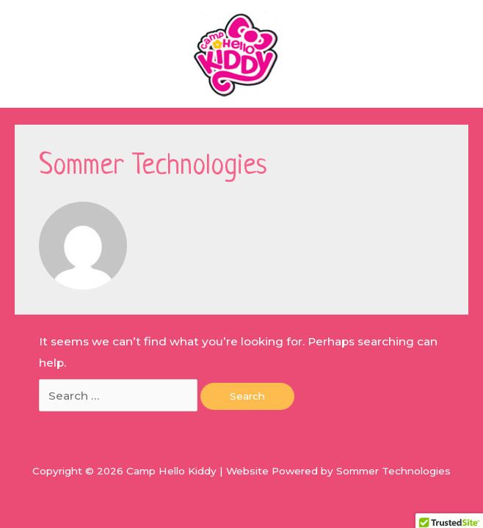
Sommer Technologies (393, 471)
